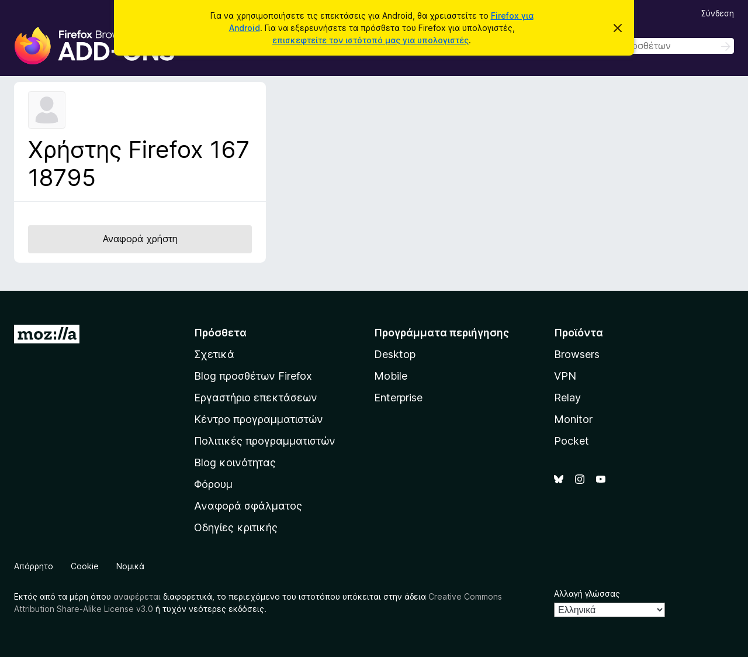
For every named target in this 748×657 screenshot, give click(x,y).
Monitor (573, 419)
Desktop (394, 354)
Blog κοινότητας (235, 462)
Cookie (85, 566)
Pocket (571, 441)
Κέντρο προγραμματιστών (258, 419)
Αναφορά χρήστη (140, 239)
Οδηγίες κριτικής (236, 527)
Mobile (390, 376)
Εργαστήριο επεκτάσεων (255, 397)
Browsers (577, 354)
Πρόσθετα (220, 332)
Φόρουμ (213, 484)
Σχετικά (214, 354)
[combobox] (651, 46)
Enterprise (398, 397)
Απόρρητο (33, 566)
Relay (567, 397)
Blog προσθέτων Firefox (253, 376)
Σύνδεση (717, 13)
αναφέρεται (137, 596)
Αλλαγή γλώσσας (587, 593)
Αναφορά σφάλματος (248, 506)
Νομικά (130, 566)
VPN (565, 376)
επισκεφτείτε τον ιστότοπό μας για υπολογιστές (370, 40)
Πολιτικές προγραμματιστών (264, 441)
